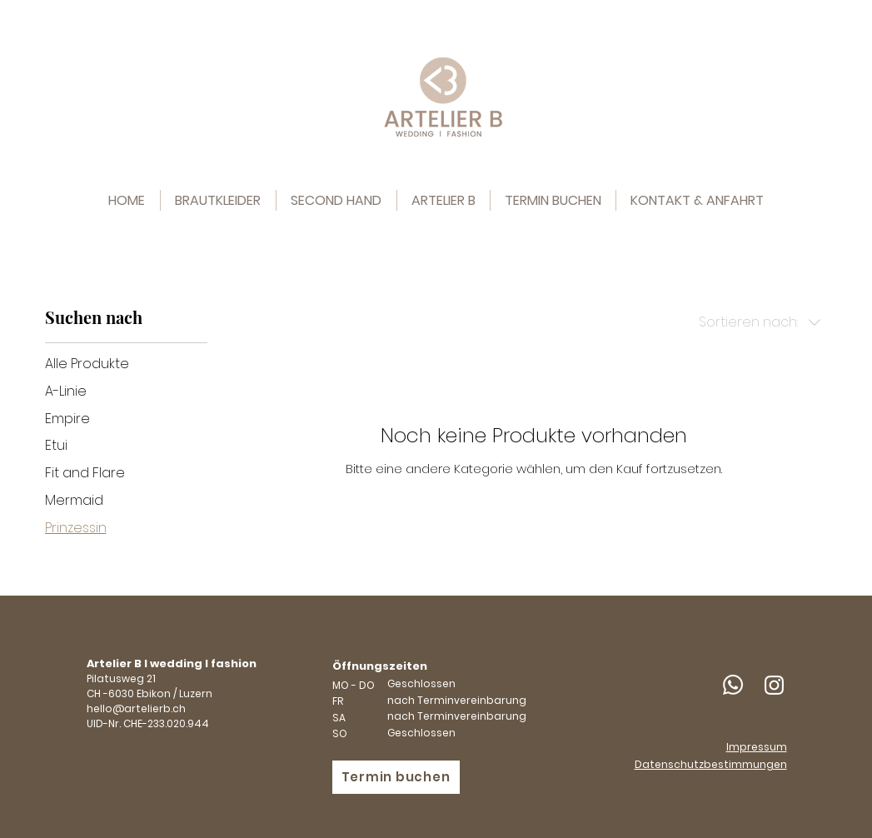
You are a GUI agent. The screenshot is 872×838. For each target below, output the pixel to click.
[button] (336, 200)
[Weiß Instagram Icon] (774, 685)
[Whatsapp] (732, 684)
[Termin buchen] (396, 777)
